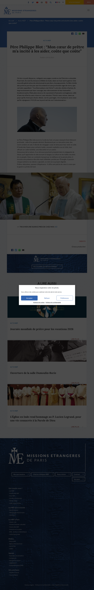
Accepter (29, 298)
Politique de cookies (39, 302)
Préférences (64, 298)
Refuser (47, 298)
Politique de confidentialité (53, 302)
